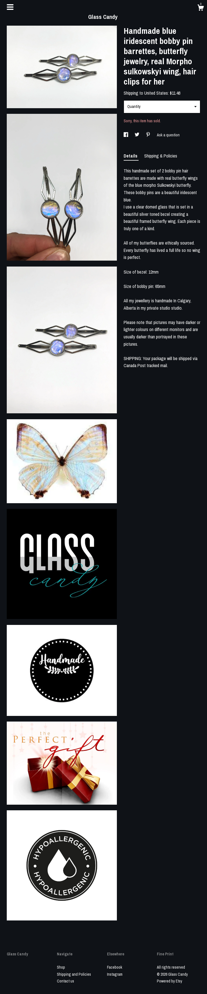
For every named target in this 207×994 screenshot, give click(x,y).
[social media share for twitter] (137, 134)
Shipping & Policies (160, 156)
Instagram (115, 974)
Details (131, 156)
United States (156, 93)
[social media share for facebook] (126, 134)
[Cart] (200, 8)
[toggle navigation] (10, 7)
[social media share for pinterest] (148, 134)
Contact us (65, 981)
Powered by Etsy (169, 981)
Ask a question (168, 134)
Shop (61, 967)
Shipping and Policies (74, 974)
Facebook (114, 967)
